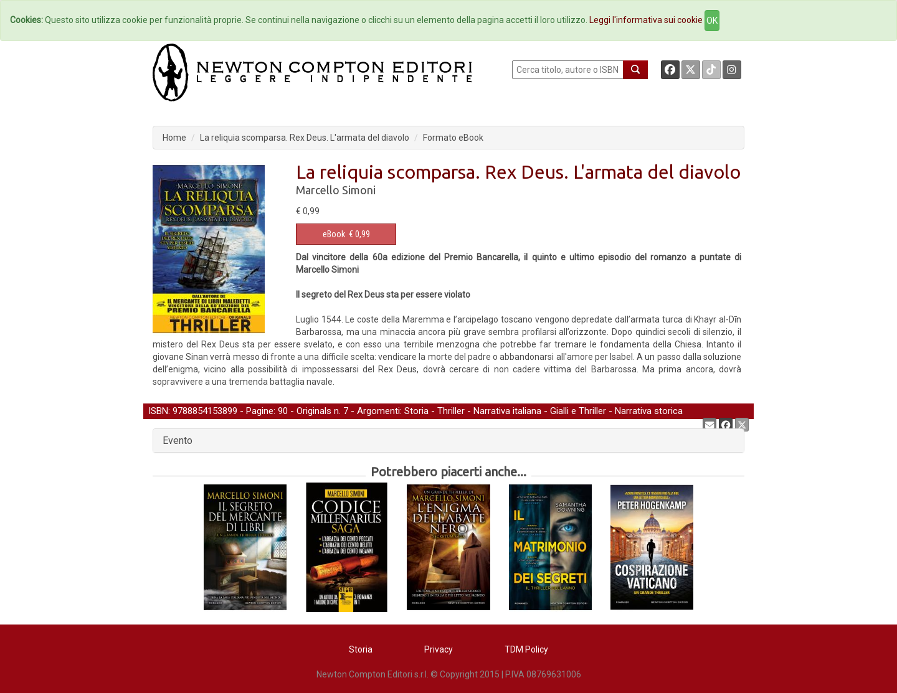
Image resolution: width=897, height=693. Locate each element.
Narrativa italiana (507, 411)
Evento (177, 440)
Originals (314, 411)
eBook (334, 234)
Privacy (438, 649)
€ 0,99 (346, 234)
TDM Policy (526, 649)
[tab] (448, 441)
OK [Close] (712, 21)
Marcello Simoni (336, 190)
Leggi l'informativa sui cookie (646, 20)
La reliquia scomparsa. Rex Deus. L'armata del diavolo (304, 138)
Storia (416, 411)
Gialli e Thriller (578, 411)
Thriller (451, 411)
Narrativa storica (649, 411)
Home (174, 138)
